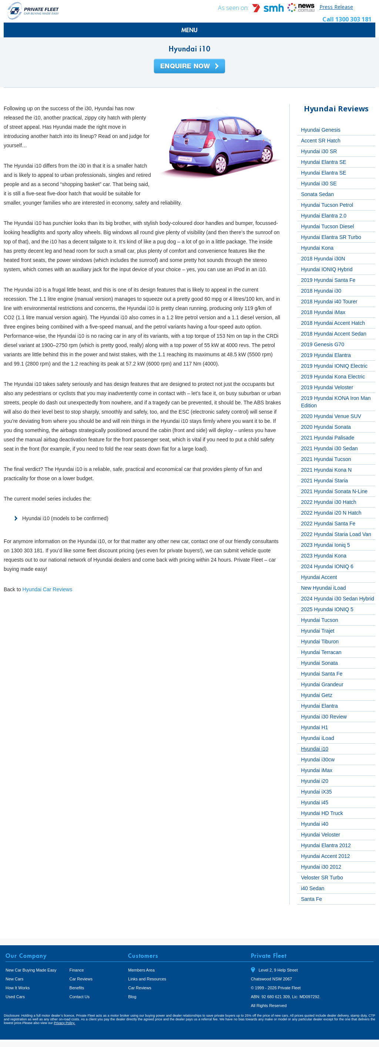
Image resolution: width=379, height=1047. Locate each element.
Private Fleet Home (33, 10)
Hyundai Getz (316, 695)
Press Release (336, 6)
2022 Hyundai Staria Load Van (336, 534)
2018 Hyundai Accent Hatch (333, 323)
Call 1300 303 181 (347, 19)
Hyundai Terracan (321, 652)
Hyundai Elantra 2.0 (323, 216)
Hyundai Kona (317, 248)
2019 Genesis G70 (322, 344)
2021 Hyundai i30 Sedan (329, 448)
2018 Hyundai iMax (323, 312)
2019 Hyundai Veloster (327, 387)
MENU (189, 30)
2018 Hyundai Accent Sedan (333, 334)
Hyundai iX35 (316, 792)
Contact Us (80, 996)
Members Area (141, 970)
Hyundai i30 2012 (321, 867)
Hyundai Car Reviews (48, 589)
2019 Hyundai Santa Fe (328, 280)
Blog (132, 996)
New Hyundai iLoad (323, 588)
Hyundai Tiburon (320, 641)
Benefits (77, 988)
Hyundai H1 (314, 727)
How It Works (18, 988)
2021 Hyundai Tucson (326, 459)
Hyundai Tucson (319, 620)
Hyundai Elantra (319, 706)
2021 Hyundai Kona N (326, 470)
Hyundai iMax (316, 770)
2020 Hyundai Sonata (326, 427)
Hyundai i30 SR (319, 151)
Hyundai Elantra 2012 (326, 845)
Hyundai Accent (319, 577)
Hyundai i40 (314, 824)
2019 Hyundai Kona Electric (333, 377)
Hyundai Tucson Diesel (327, 226)
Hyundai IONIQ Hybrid (326, 269)
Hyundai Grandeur (322, 684)
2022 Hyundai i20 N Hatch (331, 513)
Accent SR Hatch (321, 141)
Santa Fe (311, 899)
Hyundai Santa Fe (321, 674)
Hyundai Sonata (319, 663)
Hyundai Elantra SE (323, 162)
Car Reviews (81, 979)
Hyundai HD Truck (322, 813)
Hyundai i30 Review (324, 717)
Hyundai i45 (314, 802)
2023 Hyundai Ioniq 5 (325, 545)
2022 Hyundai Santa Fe (328, 523)
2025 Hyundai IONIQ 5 (327, 609)
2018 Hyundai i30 (321, 291)
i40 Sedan (312, 888)
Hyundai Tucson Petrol (327, 205)
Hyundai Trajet (317, 631)
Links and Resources (147, 979)
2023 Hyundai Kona (323, 556)
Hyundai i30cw (318, 759)
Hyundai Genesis (321, 130)
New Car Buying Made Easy (31, 970)
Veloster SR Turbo (322, 878)
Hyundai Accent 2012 (325, 856)
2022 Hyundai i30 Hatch (328, 502)
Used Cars (15, 996)
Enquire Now (189, 66)
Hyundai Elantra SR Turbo (331, 237)
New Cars (14, 979)
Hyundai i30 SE (319, 183)
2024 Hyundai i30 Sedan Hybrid (337, 599)
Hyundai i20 (314, 781)
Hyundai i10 (314, 749)
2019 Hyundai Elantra (326, 355)
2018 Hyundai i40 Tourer (329, 301)
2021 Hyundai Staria (324, 481)
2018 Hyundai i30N (323, 259)
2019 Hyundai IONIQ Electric (334, 366)
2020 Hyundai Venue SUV (331, 416)
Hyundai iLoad (317, 738)
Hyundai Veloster (320, 835)
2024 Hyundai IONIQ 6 (327, 566)
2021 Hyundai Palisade (327, 438)
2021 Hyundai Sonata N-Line (334, 491)
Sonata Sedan (317, 194)
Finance (77, 970)
